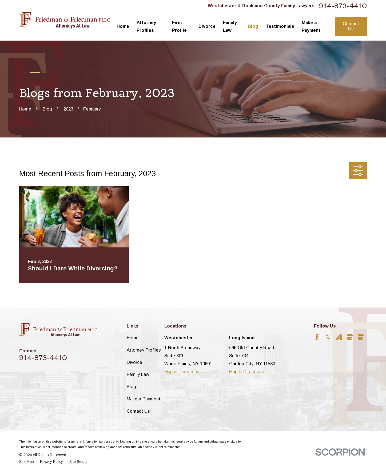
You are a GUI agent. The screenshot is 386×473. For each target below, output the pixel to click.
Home (133, 337)
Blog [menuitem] (253, 26)
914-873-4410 (343, 6)
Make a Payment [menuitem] (311, 26)
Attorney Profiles (144, 350)
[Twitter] (328, 337)
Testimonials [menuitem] (280, 26)
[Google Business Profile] (350, 337)
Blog (131, 386)
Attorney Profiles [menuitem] (146, 26)
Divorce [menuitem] (207, 26)
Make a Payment (143, 398)
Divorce (134, 362)
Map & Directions (181, 371)
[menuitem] (26, 462)
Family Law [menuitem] (230, 26)
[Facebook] (317, 337)
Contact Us (351, 26)
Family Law (138, 374)
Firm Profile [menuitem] (179, 26)
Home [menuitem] (123, 26)
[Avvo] (339, 337)
